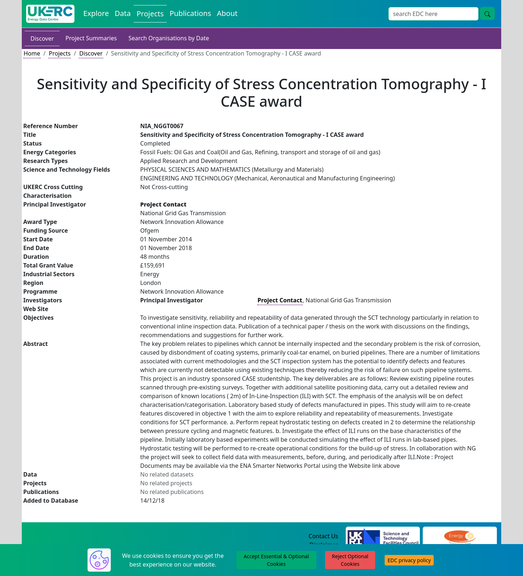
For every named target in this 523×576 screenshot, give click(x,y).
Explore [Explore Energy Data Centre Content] (96, 13)
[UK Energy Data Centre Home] (50, 14)
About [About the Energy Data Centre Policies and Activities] (227, 13)
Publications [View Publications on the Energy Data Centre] (190, 13)
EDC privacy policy (409, 560)
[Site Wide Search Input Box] (433, 14)
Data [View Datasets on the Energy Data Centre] (123, 13)
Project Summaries (91, 38)
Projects (59, 53)
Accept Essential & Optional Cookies (276, 560)
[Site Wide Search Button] (487, 13)
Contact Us (323, 536)
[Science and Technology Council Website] (383, 536)
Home (32, 53)
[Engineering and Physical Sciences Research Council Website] (459, 536)
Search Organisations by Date (169, 38)
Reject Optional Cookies (350, 560)
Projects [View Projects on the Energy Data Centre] (150, 14)
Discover (42, 38)
